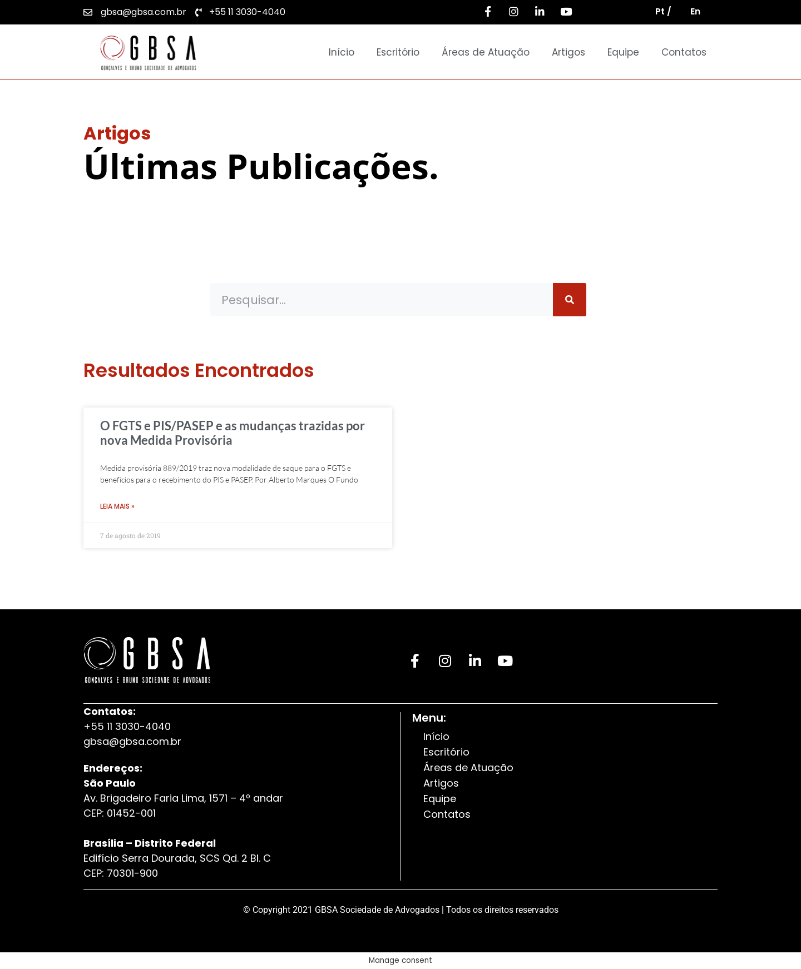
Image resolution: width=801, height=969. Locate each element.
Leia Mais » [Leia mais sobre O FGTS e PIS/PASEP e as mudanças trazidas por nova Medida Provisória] (117, 506)
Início (341, 52)
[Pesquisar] (569, 299)
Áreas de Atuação (486, 52)
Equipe (623, 52)
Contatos (683, 52)
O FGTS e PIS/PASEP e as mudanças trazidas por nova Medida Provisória (232, 433)
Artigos (568, 52)
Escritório (398, 52)
